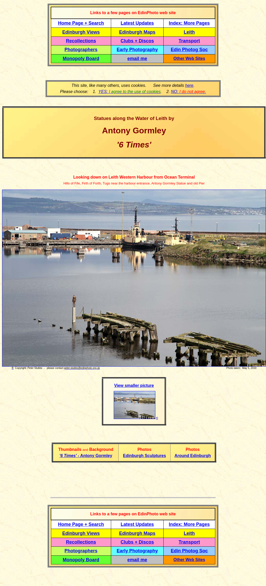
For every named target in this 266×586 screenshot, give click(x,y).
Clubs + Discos (137, 40)
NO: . (188, 91)
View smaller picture (134, 385)
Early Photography (137, 49)
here (189, 85)
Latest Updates (137, 23)
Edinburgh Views (81, 32)
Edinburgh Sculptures (144, 455)
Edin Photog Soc (189, 49)
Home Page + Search (81, 23)
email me (137, 58)
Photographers (81, 49)
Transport (189, 40)
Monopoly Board (81, 58)
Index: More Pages (189, 23)
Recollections (81, 40)
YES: (130, 91)
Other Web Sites (189, 58)
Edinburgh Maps (137, 32)
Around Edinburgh (192, 455)
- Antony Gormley (85, 455)
